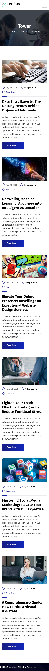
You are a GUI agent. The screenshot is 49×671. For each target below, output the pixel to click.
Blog (22, 31)
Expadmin (31, 87)
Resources (10, 189)
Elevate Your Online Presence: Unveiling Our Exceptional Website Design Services (21, 303)
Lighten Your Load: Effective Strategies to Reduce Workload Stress (22, 407)
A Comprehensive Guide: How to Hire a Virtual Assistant (22, 606)
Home (12, 31)
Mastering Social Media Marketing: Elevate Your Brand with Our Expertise (23, 504)
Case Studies (12, 92)
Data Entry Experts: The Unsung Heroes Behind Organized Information (21, 105)
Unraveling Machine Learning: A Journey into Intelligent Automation (22, 203)
